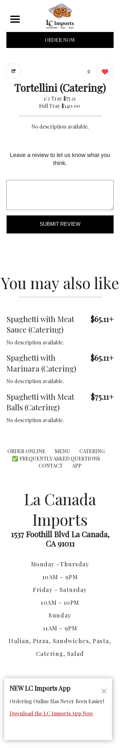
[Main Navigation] (15, 19)
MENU (62, 451)
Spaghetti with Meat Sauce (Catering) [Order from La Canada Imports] (40, 324)
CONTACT (51, 465)
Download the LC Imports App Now (51, 713)
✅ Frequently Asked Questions (56, 458)
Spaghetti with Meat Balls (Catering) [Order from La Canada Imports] (40, 402)
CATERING (92, 451)
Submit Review (60, 224)
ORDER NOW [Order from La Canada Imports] (60, 39)
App (77, 465)
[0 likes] (103, 72)
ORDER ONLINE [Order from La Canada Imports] (26, 451)
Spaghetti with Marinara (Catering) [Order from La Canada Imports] (41, 363)
